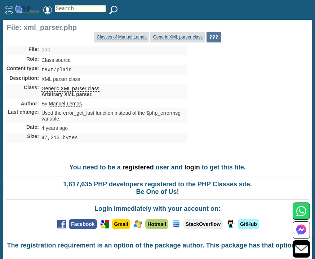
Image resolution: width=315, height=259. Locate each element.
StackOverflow (203, 224)
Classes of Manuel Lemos (121, 37)
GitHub (248, 224)
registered (138, 167)
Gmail (121, 224)
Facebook (82, 224)
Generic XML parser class (178, 37)
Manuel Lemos (65, 105)
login (192, 167)
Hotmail (156, 224)
